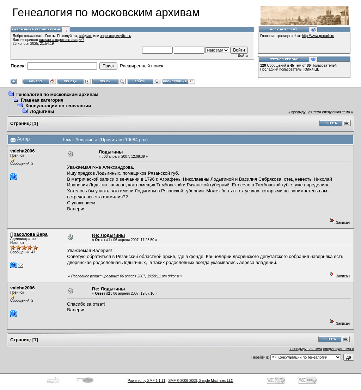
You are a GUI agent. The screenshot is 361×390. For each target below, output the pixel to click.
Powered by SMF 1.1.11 (146, 381)
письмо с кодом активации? (62, 40)
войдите (85, 36)
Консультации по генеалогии (58, 105)
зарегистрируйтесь (115, 36)
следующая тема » (337, 112)
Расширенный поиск (141, 65)
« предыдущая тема (304, 112)
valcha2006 (22, 151)
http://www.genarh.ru (318, 36)
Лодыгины (42, 111)
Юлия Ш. (311, 69)
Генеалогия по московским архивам (57, 94)
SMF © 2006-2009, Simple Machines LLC (200, 381)
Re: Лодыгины (108, 235)
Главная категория (42, 100)
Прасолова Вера (29, 234)
